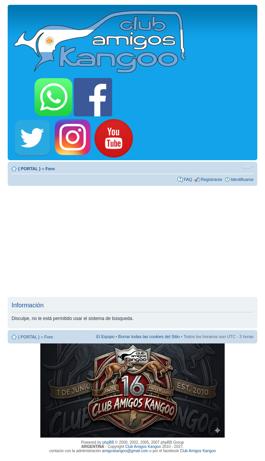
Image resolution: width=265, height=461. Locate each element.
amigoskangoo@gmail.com (125, 451)
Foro (50, 168)
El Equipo (105, 336)
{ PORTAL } (29, 168)
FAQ (188, 179)
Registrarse (211, 179)
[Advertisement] (132, 241)
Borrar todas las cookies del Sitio (149, 336)
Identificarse (242, 179)
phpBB (108, 442)
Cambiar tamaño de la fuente (247, 167)
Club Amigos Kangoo (143, 446)
